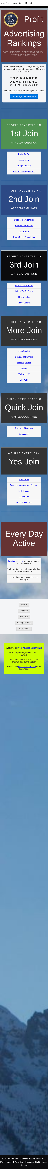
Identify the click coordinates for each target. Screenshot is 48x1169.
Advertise (17, 3)
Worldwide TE (24, 374)
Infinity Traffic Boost (24, 291)
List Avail (24, 380)
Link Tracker (24, 491)
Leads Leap (24, 160)
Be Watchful (24, 629)
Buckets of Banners (24, 226)
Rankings (29, 1162)
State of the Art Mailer (24, 220)
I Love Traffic (24, 297)
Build (37, 1162)
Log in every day (15, 561)
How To (24, 605)
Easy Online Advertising (24, 237)
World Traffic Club (24, 502)
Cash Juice (24, 231)
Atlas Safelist (24, 351)
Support (24, 1165)
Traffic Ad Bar (24, 154)
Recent (28, 3)
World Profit (24, 479)
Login (44, 1162)
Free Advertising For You (24, 171)
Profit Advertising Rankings (24, 31)
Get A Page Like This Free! (24, 96)
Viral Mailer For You (24, 285)
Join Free (5, 3)
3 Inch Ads (24, 497)
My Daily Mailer (24, 363)
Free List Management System (24, 485)
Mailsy (24, 368)
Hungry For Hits (24, 166)
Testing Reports (24, 623)
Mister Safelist (24, 303)
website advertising (27, 667)
